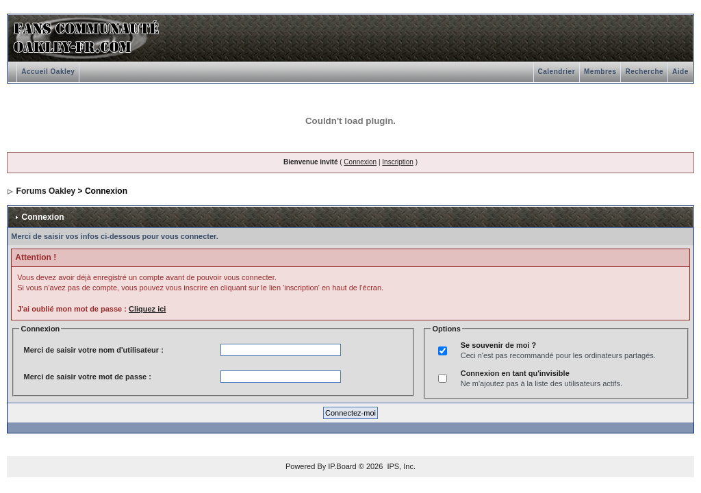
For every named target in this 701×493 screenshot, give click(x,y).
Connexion (360, 162)
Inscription (397, 162)
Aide (680, 71)
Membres (600, 71)
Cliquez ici (147, 309)
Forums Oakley (46, 191)
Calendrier (556, 71)
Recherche (644, 71)
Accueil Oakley (48, 71)
